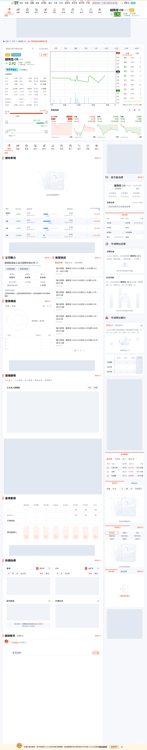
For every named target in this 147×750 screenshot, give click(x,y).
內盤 (124, 105)
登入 (129, 3)
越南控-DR (22, 41)
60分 (136, 48)
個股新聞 (59, 263)
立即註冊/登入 (124, 595)
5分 (96, 48)
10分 (106, 48)
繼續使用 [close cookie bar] (114, 747)
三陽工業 (114, 467)
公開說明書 (10, 269)
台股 (32, 3)
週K (76, 48)
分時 (55, 48)
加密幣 (67, 3)
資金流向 (134, 483)
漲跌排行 (115, 483)
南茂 (98, 117)
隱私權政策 (103, 747)
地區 (7, 306)
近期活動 (125, 215)
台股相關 (78, 263)
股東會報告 (24, 269)
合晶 (75, 117)
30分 (126, 48)
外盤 (140, 105)
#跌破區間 (125, 206)
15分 (116, 48)
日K (65, 48)
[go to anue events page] (121, 3)
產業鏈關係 (124, 454)
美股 (37, 3)
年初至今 (138, 488)
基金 (50, 3)
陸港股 (43, 3)
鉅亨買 (74, 3)
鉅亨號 (81, 3)
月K (86, 48)
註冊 (133, 3)
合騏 (112, 471)
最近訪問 (124, 571)
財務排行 (117, 527)
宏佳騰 (113, 475)
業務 (13, 306)
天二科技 (54, 117)
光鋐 (122, 117)
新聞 (26, 3)
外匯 (55, 3)
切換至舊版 (44, 48)
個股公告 (69, 263)
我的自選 (111, 571)
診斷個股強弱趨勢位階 (39, 41)
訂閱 (88, 3)
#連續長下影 (113, 206)
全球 (61, 3)
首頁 (21, 3)
